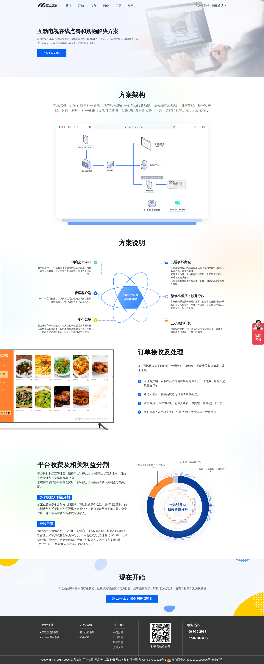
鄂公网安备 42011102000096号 (191, 659)
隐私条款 (76, 659)
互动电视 (86, 632)
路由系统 (83, 637)
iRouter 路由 (49, 637)
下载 (118, 5)
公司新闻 (117, 637)
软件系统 (48, 625)
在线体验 (86, 625)
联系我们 (117, 642)
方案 (93, 5)
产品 (81, 5)
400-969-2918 (52, 52)
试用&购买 (202, 5)
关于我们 (120, 625)
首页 (68, 5)
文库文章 (117, 647)
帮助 (131, 5)
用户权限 (88, 659)
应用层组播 (49, 632)
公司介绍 (117, 632)
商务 (106, 5)
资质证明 (217, 659)
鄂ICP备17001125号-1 (152, 659)
